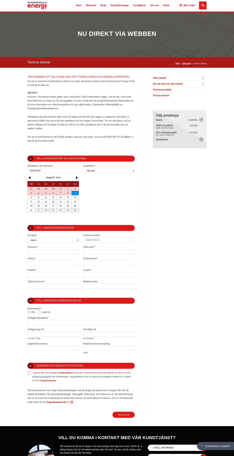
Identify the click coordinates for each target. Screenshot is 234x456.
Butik (166, 5)
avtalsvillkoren (66, 373)
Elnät (103, 5)
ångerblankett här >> (58, 402)
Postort (31, 270)
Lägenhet (46, 312)
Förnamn (32, 247)
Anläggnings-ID (35, 329)
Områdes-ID (89, 329)
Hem (178, 63)
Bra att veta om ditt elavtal (168, 84)
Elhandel (91, 5)
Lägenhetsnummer (37, 343)
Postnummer (90, 258)
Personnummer (92, 235)
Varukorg (174, 6)
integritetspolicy (48, 380)
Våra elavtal (159, 78)
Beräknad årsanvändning (96, 343)
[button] (30, 177)
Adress (31, 258)
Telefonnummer (36, 281)
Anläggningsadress (38, 318)
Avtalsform (89, 166)
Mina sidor (189, 5)
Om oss (154, 5)
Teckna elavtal (161, 95)
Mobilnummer (90, 281)
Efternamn (89, 247)
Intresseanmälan (162, 89)
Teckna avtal (123, 415)
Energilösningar (120, 5)
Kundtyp (32, 235)
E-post (87, 270)
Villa (33, 312)
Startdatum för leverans (40, 166)
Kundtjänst (139, 5)
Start (78, 5)
